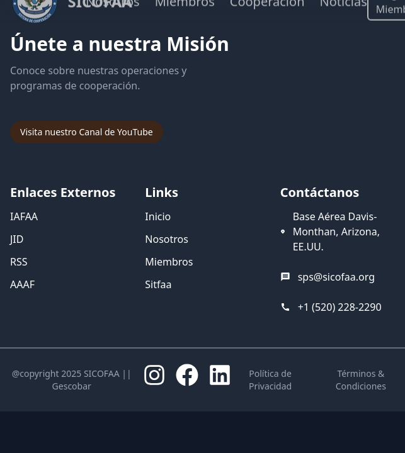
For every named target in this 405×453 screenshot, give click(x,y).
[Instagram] (154, 375)
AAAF (22, 284)
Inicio (158, 216)
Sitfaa (158, 284)
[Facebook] (187, 375)
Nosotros (166, 239)
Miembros (169, 262)
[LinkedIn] (219, 375)
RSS (19, 262)
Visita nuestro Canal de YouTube (86, 132)
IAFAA (24, 216)
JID (16, 239)
